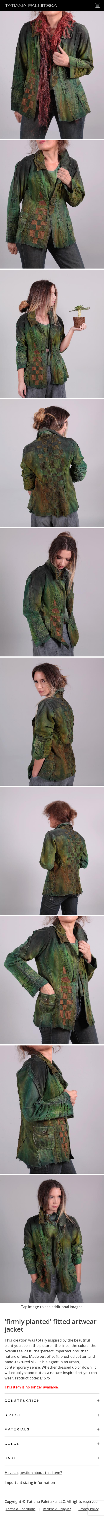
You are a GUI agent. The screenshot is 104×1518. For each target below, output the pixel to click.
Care (52, 1458)
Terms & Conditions (21, 1509)
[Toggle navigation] (97, 5)
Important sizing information (30, 1482)
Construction (52, 1400)
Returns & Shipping (57, 1509)
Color (52, 1444)
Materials (52, 1429)
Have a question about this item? (33, 1472)
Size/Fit (52, 1415)
